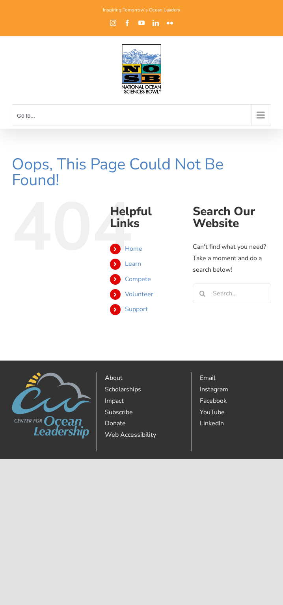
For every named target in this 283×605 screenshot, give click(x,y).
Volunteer (139, 294)
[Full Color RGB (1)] (51, 375)
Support (136, 309)
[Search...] (232, 293)
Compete (138, 279)
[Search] (202, 293)
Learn (133, 263)
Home (133, 248)
